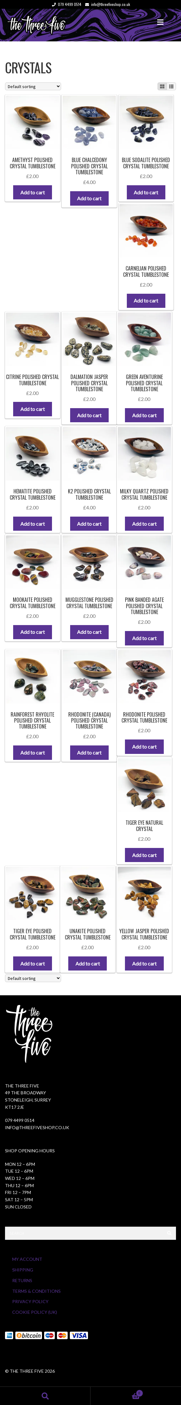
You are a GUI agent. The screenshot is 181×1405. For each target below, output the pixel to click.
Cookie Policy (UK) (34, 1312)
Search (45, 1396)
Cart (116, 1392)
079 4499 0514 (65, 4)
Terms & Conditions (36, 1291)
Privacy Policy (30, 1301)
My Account (27, 1259)
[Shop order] (33, 86)
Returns (22, 1280)
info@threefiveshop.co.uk (106, 4)
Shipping (22, 1269)
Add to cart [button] (32, 192)
